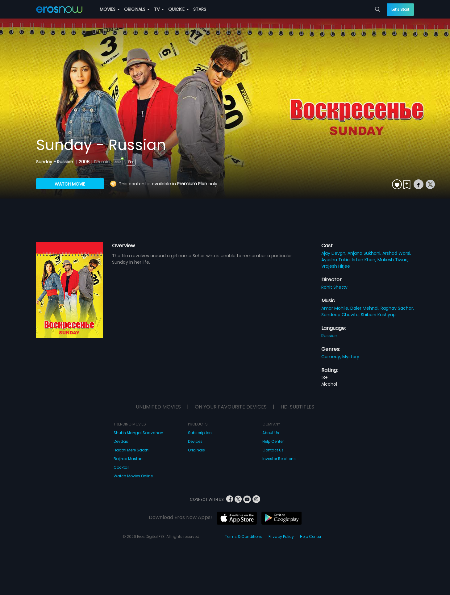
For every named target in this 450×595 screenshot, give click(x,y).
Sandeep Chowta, (341, 315)
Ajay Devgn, (334, 253)
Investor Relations (279, 458)
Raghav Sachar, (397, 308)
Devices (195, 441)
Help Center (273, 441)
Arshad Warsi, (396, 253)
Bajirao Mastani (129, 458)
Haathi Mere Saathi (131, 450)
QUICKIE (178, 9)
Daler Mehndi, (365, 308)
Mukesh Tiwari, (392, 260)
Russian (329, 336)
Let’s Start (400, 9)
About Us (270, 432)
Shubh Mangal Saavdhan (138, 432)
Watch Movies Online (133, 476)
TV (159, 9)
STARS (199, 9)
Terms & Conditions (243, 536)
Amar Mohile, (335, 308)
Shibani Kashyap (378, 315)
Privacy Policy (281, 536)
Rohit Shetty (334, 287)
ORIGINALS (136, 9)
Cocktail (121, 467)
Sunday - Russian (55, 162)
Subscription (200, 432)
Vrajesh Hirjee (335, 266)
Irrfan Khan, (364, 260)
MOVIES (109, 9)
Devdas (121, 441)
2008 (84, 162)
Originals (196, 450)
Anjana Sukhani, (365, 253)
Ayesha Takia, (336, 260)
